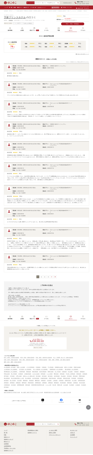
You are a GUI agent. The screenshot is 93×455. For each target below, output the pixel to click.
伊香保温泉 (80, 378)
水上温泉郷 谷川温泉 (10, 367)
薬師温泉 (69, 382)
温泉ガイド (19, 7)
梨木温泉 (75, 376)
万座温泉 (11, 20)
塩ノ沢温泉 (58, 371)
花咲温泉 (62, 373)
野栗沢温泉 (82, 376)
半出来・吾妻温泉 (70, 373)
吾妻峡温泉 (38, 382)
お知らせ (72, 432)
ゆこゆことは (73, 430)
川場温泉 (44, 367)
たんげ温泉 (50, 373)
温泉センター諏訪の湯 (29, 376)
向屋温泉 (64, 371)
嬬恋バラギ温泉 (68, 367)
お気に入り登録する (27, 23)
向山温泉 (70, 371)
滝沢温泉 (69, 376)
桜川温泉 (38, 376)
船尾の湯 (59, 385)
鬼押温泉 (12, 382)
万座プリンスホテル (71, 10)
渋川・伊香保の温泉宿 (41, 359)
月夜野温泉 (22, 371)
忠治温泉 (83, 385)
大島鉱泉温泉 (27, 373)
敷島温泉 (28, 371)
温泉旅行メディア (42, 7)
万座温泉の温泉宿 (62, 10)
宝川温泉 (13, 385)
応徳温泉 (38, 367)
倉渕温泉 (6, 380)
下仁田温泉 (51, 367)
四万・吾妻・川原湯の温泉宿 (11, 357)
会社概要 (72, 434)
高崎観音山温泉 (59, 367)
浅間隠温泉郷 (20, 385)
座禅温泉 (43, 373)
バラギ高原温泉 (30, 367)
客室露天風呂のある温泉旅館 (51, 392)
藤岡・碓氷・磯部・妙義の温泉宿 (12, 362)
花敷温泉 (50, 382)
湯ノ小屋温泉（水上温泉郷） (40, 369)
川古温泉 (19, 380)
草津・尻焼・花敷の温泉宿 (27, 357)
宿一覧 (10, 7)
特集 (15, 7)
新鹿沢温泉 (68, 380)
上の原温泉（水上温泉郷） (11, 369)
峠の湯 (54, 385)
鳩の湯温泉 (7, 378)
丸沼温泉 (71, 385)
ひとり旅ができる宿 (65, 392)
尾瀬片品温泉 (77, 367)
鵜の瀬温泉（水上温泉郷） (72, 369)
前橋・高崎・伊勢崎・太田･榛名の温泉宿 (59, 359)
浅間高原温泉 (81, 380)
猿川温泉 (50, 376)
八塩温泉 (77, 385)
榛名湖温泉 (35, 371)
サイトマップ (73, 437)
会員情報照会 (7, 446)
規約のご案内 (52, 432)
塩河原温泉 (57, 376)
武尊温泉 (59, 378)
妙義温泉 (18, 382)
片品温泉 (49, 380)
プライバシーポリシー (55, 434)
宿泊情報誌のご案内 (33, 430)
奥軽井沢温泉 (66, 378)
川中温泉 (12, 376)
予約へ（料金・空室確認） (73, 23)
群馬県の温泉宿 (37, 10)
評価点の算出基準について (83, 54)
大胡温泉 (20, 373)
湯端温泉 (82, 371)
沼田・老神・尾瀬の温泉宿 (11, 359)
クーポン (33, 7)
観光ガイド (26, 7)
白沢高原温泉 (35, 378)
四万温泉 (6, 387)
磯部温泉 (37, 380)
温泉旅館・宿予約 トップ (9, 10)
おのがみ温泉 (35, 373)
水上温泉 (74, 380)
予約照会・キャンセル (10, 448)
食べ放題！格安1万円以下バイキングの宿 (32, 392)
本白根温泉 (63, 382)
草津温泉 (73, 378)
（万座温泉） (80, 10)
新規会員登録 (55, 7)
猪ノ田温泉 (14, 373)
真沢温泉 (44, 376)
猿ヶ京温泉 (13, 380)
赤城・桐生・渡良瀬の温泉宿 (26, 359)
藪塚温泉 (56, 382)
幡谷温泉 (56, 373)
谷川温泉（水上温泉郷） (25, 369)
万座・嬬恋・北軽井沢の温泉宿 (49, 10)
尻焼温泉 (78, 373)
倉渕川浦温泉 (42, 371)
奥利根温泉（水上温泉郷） (11, 371)
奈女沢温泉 (82, 382)
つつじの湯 (48, 385)
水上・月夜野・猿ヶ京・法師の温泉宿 (63, 357)
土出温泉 (65, 385)
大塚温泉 (84, 373)
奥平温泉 (6, 376)
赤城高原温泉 (44, 378)
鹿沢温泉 (27, 385)
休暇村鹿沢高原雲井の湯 (37, 385)
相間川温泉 (51, 371)
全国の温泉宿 (20, 10)
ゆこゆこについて (68, 2)
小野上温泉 (19, 376)
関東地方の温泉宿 (28, 10)
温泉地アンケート (32, 432)
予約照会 (66, 7)
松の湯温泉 (28, 378)
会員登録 (6, 443)
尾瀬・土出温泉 (21, 367)
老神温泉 (6, 382)
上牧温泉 (55, 380)
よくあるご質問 (53, 430)
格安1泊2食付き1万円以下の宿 (12, 392)
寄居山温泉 (7, 373)
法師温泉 (75, 382)
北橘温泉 (44, 382)
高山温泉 (63, 376)
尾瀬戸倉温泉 (52, 378)
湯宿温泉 (31, 380)
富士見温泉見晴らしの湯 (17, 378)
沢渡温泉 (61, 380)
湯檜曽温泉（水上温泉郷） (57, 369)
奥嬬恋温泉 (31, 382)
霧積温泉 (25, 380)
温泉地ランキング (8, 439)
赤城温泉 (43, 380)
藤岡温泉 (24, 382)
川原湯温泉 (7, 385)
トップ (6, 7)
